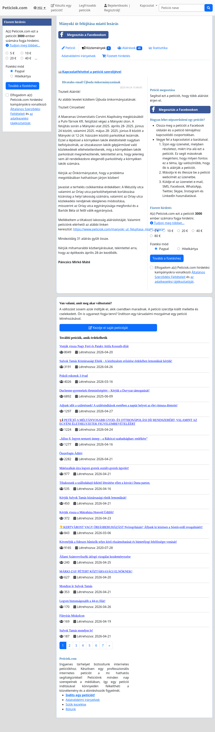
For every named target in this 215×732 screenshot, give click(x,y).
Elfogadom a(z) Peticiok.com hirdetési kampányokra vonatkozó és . (182, 274)
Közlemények (96, 48)
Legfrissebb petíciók (87, 7)
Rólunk (71, 709)
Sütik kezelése (76, 704)
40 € (199, 231)
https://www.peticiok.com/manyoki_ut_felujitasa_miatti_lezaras (119, 229)
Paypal (164, 249)
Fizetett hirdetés (116, 56)
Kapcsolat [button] (147, 5)
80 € (158, 236)
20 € (185, 231)
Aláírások (129, 48)
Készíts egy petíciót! (61, 7)
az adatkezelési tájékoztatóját (21, 118)
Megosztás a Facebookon (82, 34)
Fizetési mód (159, 244)
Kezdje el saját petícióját (108, 328)
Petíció (68, 48)
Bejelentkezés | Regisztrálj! (117, 7)
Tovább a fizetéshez (167, 258)
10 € (170, 231)
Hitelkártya (190, 249)
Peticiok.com (14, 7)
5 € (157, 231)
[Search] (182, 8)
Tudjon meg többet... (167, 223)
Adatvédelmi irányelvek (79, 56)
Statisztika (158, 48)
